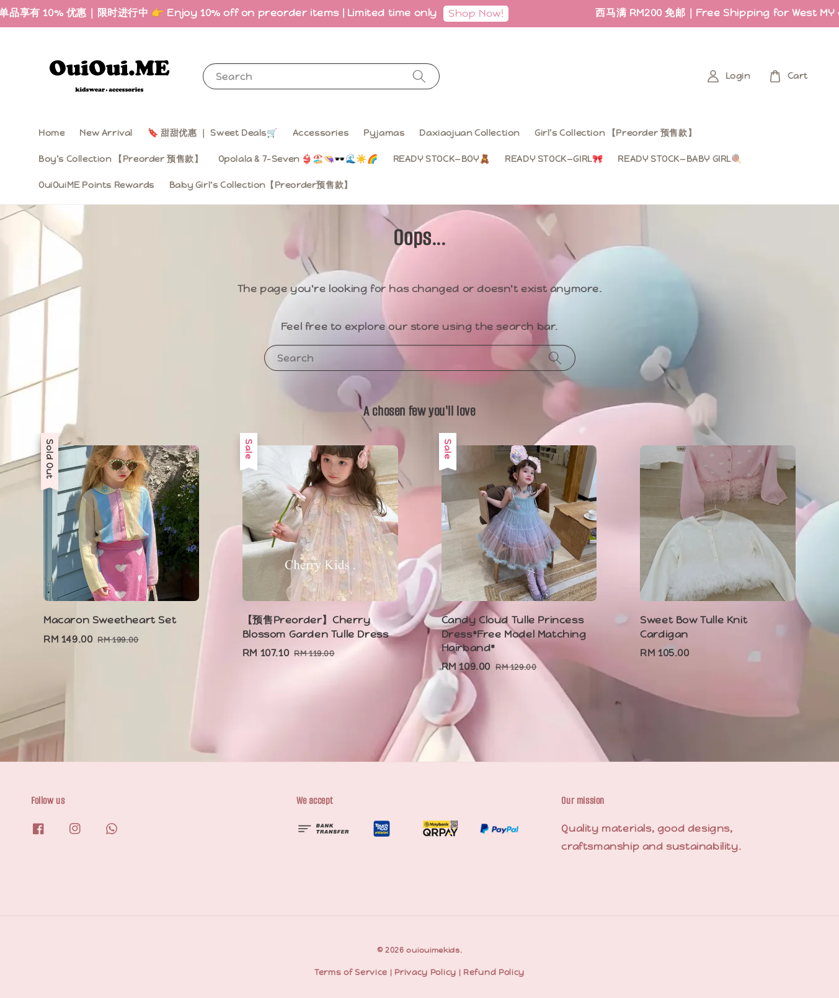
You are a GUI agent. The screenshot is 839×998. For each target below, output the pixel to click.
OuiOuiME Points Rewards (96, 184)
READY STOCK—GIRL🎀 (554, 158)
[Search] (419, 76)
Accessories (321, 132)
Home (51, 132)
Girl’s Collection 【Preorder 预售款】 (615, 132)
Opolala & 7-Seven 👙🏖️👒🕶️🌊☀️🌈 (298, 158)
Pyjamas (383, 132)
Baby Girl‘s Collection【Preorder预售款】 (261, 184)
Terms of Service (351, 972)
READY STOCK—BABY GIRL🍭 (680, 158)
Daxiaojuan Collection (469, 132)
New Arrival (106, 132)
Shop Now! (487, 13)
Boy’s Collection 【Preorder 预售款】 (120, 158)
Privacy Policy (425, 972)
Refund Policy (494, 972)
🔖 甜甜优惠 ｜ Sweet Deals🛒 (213, 132)
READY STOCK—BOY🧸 (442, 158)
